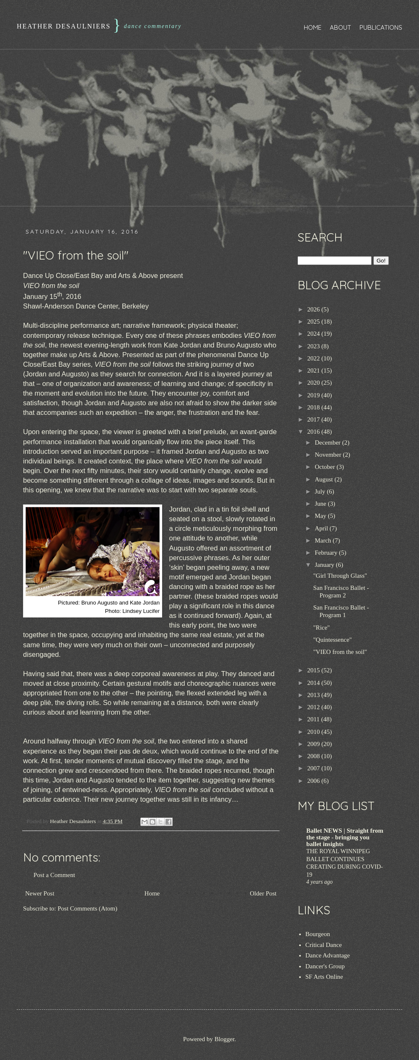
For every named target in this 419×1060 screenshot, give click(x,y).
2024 (314, 333)
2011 (314, 719)
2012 (314, 707)
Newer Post (39, 893)
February (327, 552)
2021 (314, 370)
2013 (314, 695)
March (324, 540)
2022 (314, 358)
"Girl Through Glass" (340, 575)
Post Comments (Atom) (88, 908)
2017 (314, 419)
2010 (314, 731)
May (321, 515)
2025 (314, 321)
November (329, 454)
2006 (314, 780)
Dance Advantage (327, 955)
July (321, 491)
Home (312, 27)
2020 (314, 382)
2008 (314, 756)
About (340, 27)
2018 (314, 407)
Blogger (225, 1039)
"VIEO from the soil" (340, 651)
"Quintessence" (332, 639)
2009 (314, 744)
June (321, 503)
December (328, 442)
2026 (314, 309)
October (325, 466)
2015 (314, 670)
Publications (381, 27)
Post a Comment (54, 875)
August (324, 479)
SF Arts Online (324, 976)
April (322, 528)
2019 (314, 395)
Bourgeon (317, 934)
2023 (314, 346)
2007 (314, 768)
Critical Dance (323, 945)
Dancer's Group (325, 966)
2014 (314, 682)
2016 (314, 431)
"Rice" (321, 627)
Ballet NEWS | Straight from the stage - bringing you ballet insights (344, 837)
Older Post (263, 893)
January (325, 564)
